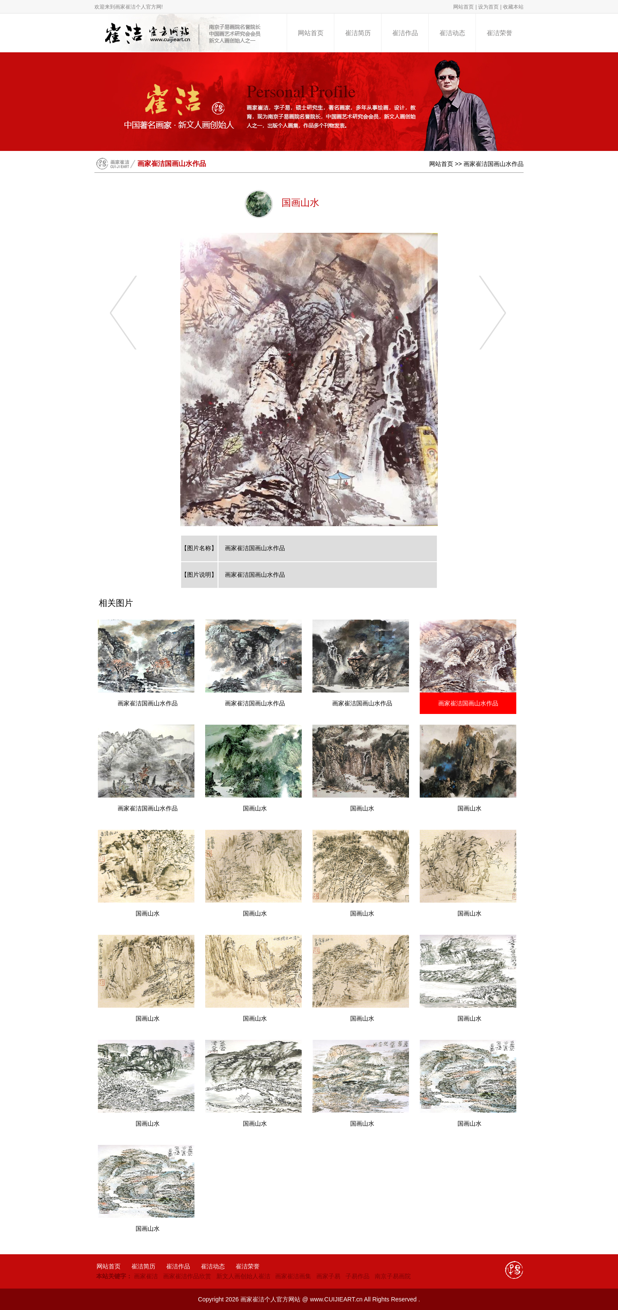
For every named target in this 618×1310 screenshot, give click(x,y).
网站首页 (463, 7)
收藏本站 (513, 7)
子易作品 (357, 1276)
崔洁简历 (358, 33)
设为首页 (488, 7)
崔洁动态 (452, 33)
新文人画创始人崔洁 (243, 1276)
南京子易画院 (393, 1276)
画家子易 (328, 1276)
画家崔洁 (146, 1276)
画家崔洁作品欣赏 (187, 1276)
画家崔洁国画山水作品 (494, 163)
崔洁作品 (405, 33)
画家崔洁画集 (293, 1276)
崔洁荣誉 (499, 33)
